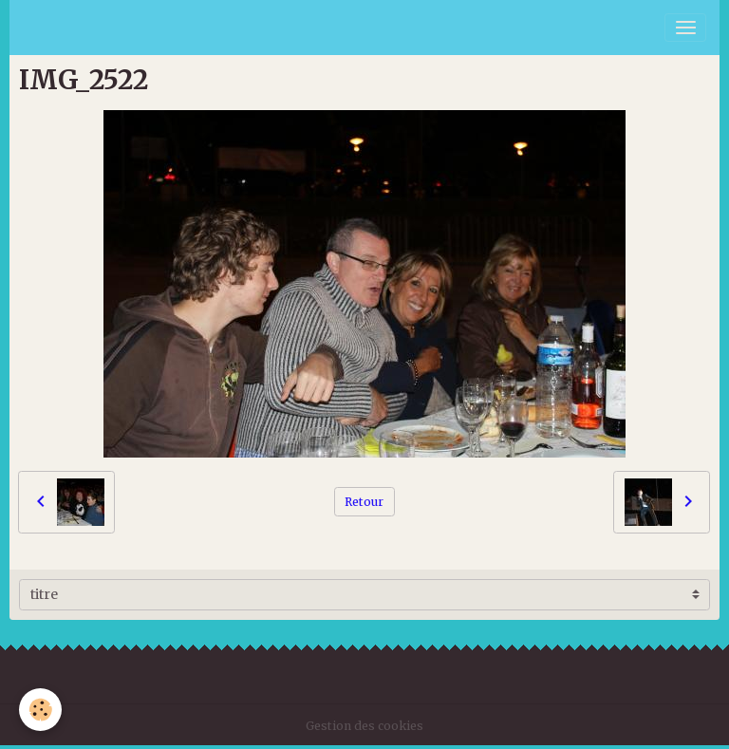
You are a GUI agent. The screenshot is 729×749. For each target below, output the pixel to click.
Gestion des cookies (364, 726)
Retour (364, 502)
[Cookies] (40, 709)
